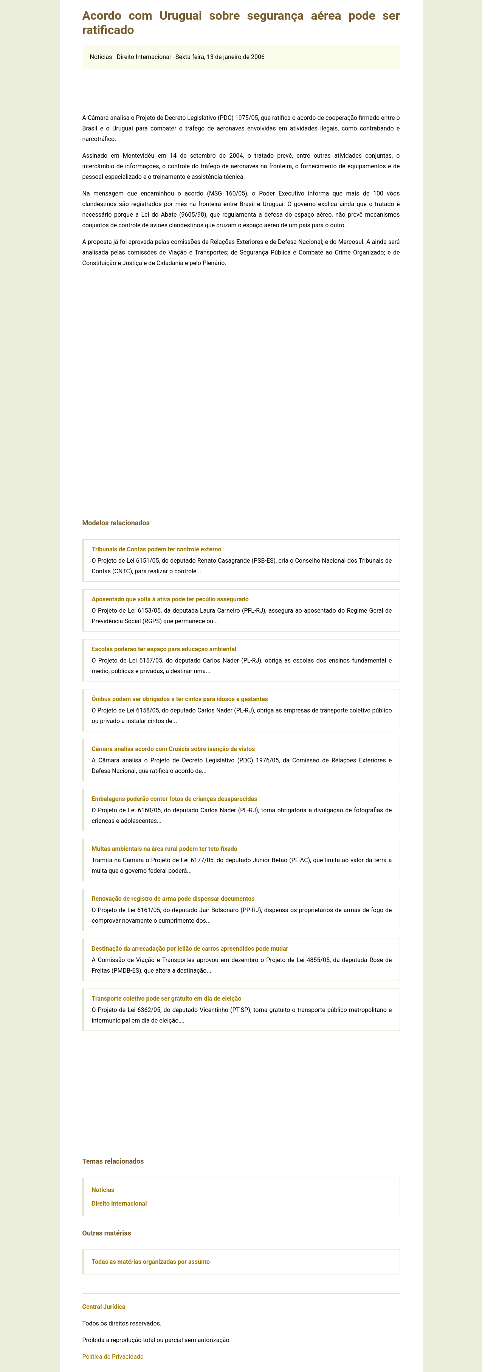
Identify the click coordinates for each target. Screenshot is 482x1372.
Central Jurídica (104, 1306)
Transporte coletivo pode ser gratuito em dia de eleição (167, 998)
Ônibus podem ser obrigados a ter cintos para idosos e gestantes (180, 699)
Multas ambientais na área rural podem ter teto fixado (164, 848)
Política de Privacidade (113, 1356)
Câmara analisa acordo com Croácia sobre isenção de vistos (173, 749)
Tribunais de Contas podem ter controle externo (157, 549)
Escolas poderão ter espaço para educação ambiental (164, 649)
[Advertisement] (241, 86)
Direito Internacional (119, 1203)
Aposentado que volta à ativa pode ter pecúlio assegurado (170, 599)
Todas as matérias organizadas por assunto (151, 1261)
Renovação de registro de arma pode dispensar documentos (173, 898)
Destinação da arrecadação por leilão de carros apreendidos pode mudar (190, 948)
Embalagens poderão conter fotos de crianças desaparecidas (174, 798)
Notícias (103, 1190)
